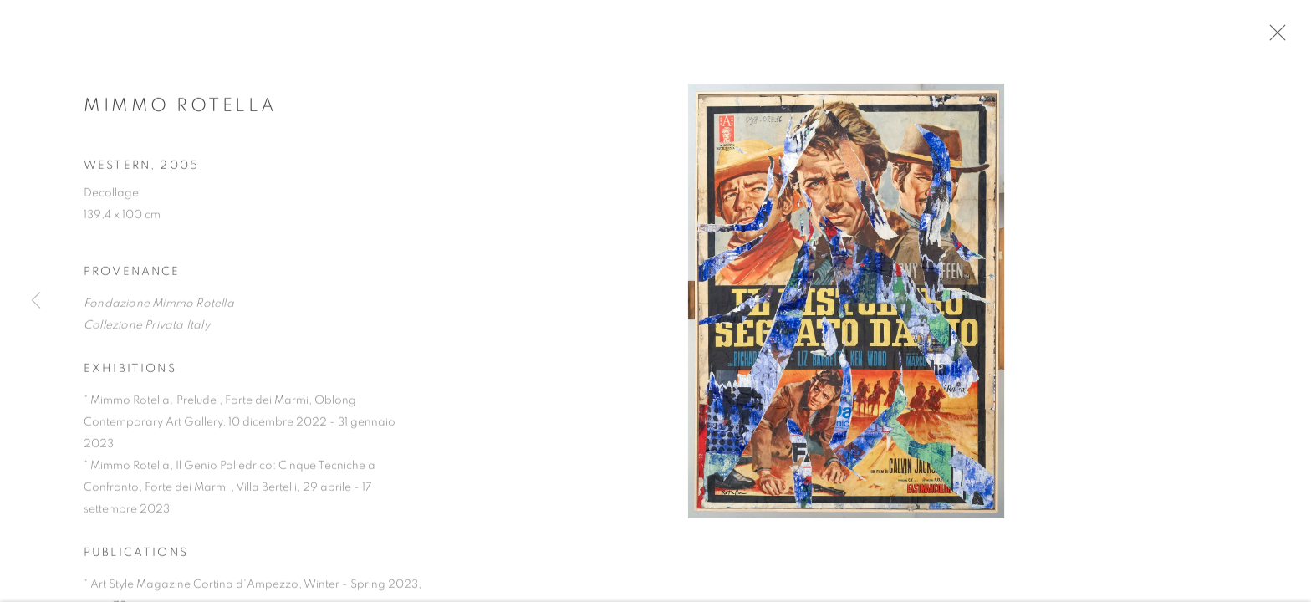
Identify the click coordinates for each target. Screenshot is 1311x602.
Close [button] (1285, 37)
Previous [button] (36, 301)
